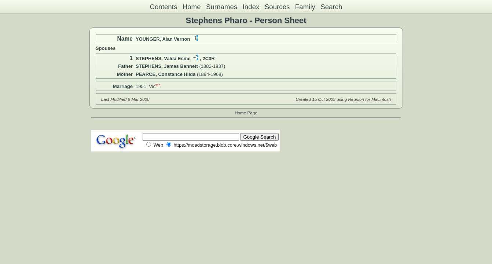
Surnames (221, 7)
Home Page (246, 112)
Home (192, 7)
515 (157, 85)
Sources (277, 7)
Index (251, 7)
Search (331, 7)
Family (305, 7)
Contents (163, 7)
